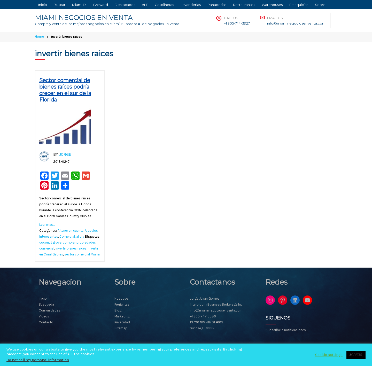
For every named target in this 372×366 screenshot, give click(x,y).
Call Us (231, 18)
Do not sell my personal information (37, 360)
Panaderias (216, 5)
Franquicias (298, 5)
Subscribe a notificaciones (286, 330)
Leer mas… (47, 225)
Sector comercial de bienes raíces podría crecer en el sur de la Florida (65, 90)
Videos (44, 316)
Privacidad (122, 322)
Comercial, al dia (71, 236)
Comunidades (49, 310)
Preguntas (121, 304)
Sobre (320, 5)
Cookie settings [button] (329, 355)
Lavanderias (191, 5)
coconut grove (50, 242)
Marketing (121, 316)
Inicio (42, 5)
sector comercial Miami (82, 254)
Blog (117, 310)
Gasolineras (164, 5)
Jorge (65, 154)
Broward (100, 5)
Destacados (125, 5)
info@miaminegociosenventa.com (296, 23)
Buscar (59, 5)
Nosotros (121, 298)
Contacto (46, 322)
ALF (145, 5)
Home (39, 36)
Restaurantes (244, 5)
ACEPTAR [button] (356, 355)
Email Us (275, 18)
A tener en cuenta (70, 230)
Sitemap (120, 328)
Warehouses (272, 5)
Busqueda (46, 304)
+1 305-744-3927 (237, 23)
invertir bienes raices (71, 248)
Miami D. (79, 5)
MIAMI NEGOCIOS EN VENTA (84, 17)
